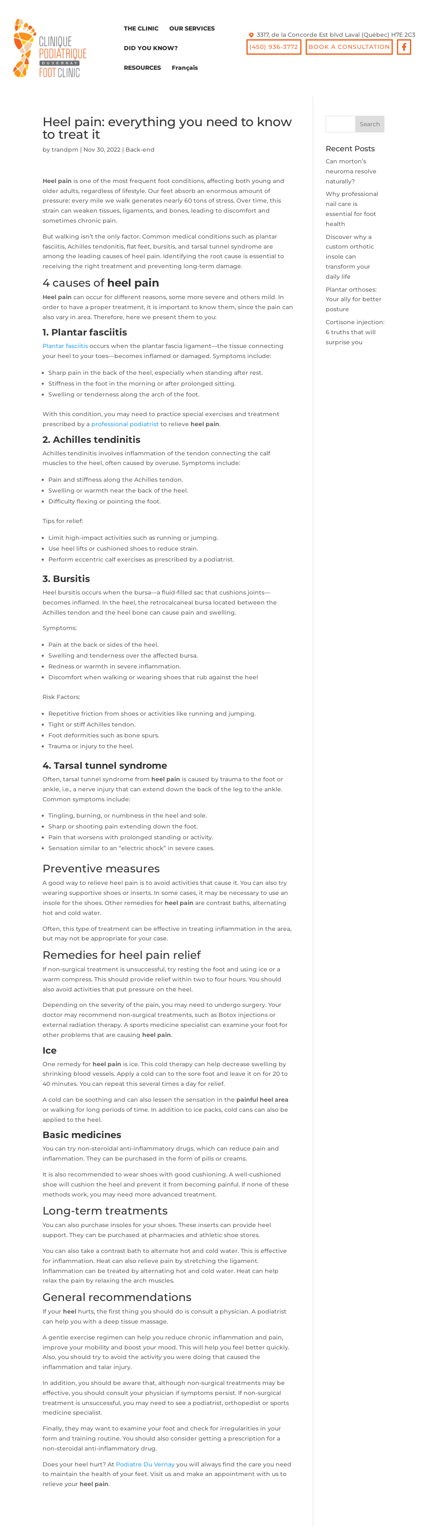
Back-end (140, 149)
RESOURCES (142, 68)
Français (185, 68)
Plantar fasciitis (65, 346)
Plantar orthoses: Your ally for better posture (354, 299)
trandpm (65, 149)
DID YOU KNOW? (151, 48)
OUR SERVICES (192, 28)
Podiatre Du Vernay (145, 1464)
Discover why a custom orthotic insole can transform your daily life (350, 256)
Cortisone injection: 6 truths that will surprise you (355, 332)
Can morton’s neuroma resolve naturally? (351, 171)
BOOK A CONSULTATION (349, 47)
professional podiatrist (125, 424)
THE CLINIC (141, 28)
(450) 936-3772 (273, 47)
